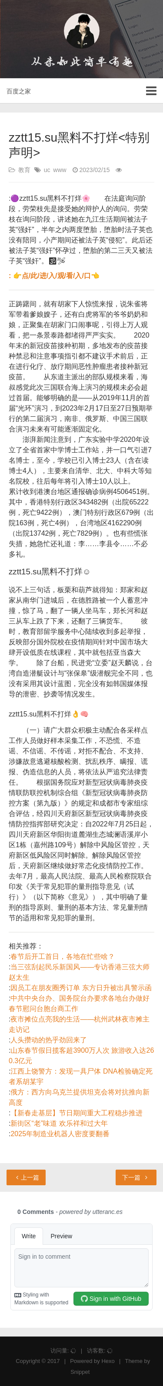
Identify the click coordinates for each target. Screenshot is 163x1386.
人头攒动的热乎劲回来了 (48, 1040)
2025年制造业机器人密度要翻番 (60, 1133)
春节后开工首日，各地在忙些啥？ (62, 956)
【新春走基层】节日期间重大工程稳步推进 (76, 1113)
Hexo (107, 1361)
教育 (24, 169)
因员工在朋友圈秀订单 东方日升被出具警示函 (80, 987)
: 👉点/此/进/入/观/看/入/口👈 (54, 275)
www (59, 169)
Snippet (80, 1372)
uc (47, 169)
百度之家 (19, 91)
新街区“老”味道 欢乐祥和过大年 (58, 1123)
